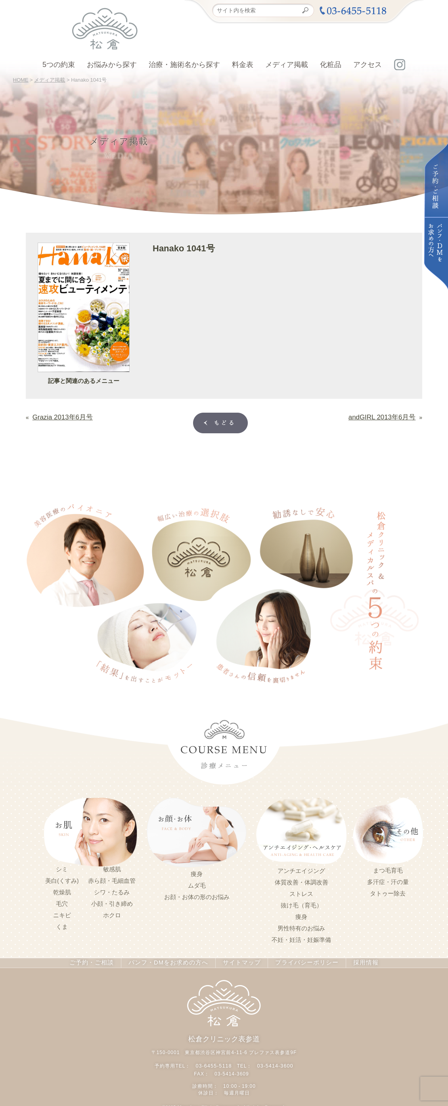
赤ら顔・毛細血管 (112, 879)
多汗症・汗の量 (388, 880)
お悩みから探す (112, 65)
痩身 (197, 872)
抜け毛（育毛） (301, 904)
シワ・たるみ (112, 891)
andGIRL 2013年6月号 (387, 416)
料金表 (242, 65)
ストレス (301, 892)
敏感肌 (112, 868)
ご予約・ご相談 (100, 961)
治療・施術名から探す (184, 65)
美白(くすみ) (62, 879)
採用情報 (356, 961)
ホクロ (112, 914)
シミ (62, 868)
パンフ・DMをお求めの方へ (170, 961)
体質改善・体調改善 (301, 881)
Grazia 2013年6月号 (57, 416)
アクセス (367, 65)
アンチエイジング (301, 869)
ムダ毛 (197, 884)
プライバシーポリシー (299, 961)
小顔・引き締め (112, 902)
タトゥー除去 (388, 892)
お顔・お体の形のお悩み (197, 895)
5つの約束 (58, 65)
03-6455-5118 (214, 1063)
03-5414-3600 (274, 1063)
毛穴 (62, 902)
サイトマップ (238, 961)
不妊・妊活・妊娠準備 (301, 938)
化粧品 (330, 65)
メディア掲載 (286, 65)
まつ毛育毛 (388, 869)
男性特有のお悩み (301, 927)
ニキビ (62, 914)
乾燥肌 (62, 891)
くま (62, 925)
